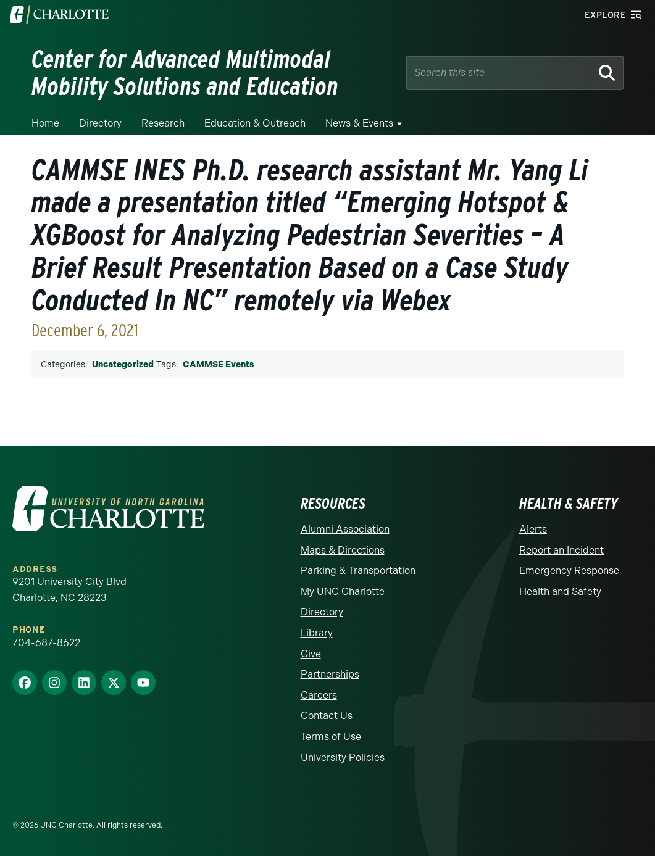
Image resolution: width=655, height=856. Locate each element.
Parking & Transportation (358, 570)
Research (163, 123)
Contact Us (327, 715)
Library (317, 633)
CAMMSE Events (218, 364)
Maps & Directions (343, 550)
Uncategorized (123, 364)
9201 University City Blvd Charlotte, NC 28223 (69, 590)
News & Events (359, 123)
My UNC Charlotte (343, 591)
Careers (319, 695)
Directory (100, 123)
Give (311, 654)
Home (45, 123)
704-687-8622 (46, 643)
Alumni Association (345, 529)
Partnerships (330, 674)
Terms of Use (331, 736)
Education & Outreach (255, 123)
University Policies (343, 757)
